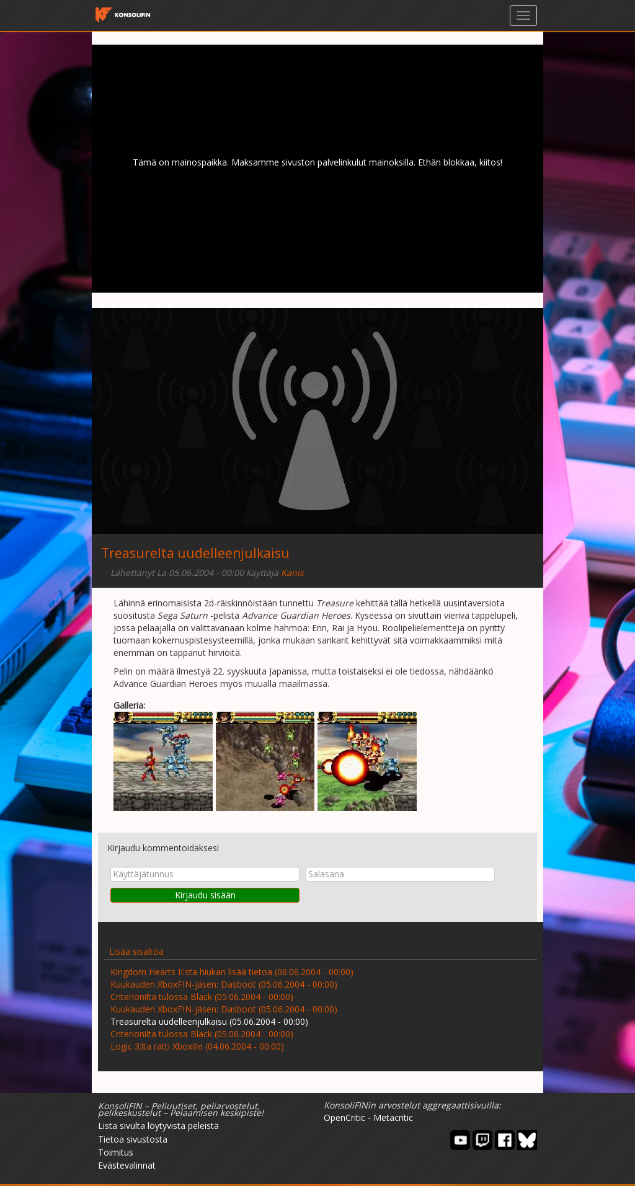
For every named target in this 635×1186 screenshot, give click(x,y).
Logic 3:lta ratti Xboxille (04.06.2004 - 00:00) (197, 1046)
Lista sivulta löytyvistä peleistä (158, 1125)
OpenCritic (344, 1117)
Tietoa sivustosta (132, 1139)
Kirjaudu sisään (205, 895)
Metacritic (393, 1117)
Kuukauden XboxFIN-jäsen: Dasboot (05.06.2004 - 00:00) (223, 984)
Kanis (292, 572)
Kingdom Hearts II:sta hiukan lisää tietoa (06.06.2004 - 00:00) (231, 972)
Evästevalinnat (127, 1165)
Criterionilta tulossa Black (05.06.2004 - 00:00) (201, 996)
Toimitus (115, 1152)
